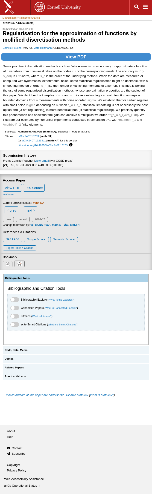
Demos (9, 358)
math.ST (57, 225)
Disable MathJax (77, 395)
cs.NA (39, 225)
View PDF (76, 56)
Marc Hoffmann (42, 47)
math (47, 225)
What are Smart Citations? (63, 324)
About (11, 431)
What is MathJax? (102, 395)
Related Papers (14, 367)
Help (10, 437)
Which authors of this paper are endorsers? (35, 395)
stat (66, 225)
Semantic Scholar (64, 239)
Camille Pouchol (12, 47)
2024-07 (40, 219)
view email (42, 160)
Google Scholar (36, 239)
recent (22, 219)
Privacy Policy (16, 470)
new (8, 219)
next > (30, 210)
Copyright (13, 465)
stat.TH (75, 225)
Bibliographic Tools (17, 278)
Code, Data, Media (16, 350)
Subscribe (19, 453)
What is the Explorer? (61, 299)
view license (8, 194)
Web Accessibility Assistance (24, 479)
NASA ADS (12, 239)
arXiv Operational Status (22, 485)
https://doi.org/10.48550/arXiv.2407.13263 (43, 145)
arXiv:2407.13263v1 (34, 140)
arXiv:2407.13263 (28, 136)
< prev (11, 210)
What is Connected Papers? (61, 308)
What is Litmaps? (42, 316)
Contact (17, 448)
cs (31, 225)
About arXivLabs (15, 376)
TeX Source (34, 188)
